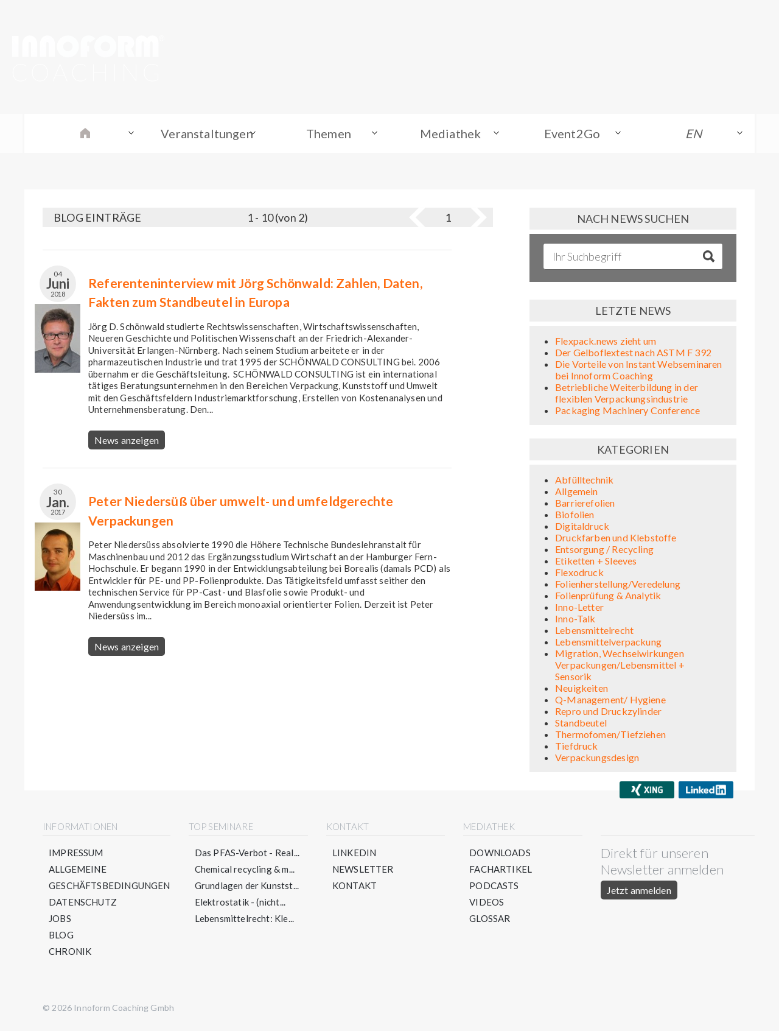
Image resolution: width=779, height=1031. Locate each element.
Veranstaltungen (207, 133)
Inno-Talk (575, 618)
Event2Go (572, 133)
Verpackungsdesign (597, 757)
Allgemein (576, 491)
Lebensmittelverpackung (608, 641)
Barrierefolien (585, 502)
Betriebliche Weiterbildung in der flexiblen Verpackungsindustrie (626, 392)
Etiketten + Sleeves (596, 560)
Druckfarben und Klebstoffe (616, 537)
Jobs (60, 918)
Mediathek (450, 133)
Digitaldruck (582, 526)
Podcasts (494, 885)
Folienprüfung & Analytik (608, 595)
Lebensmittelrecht (594, 630)
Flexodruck (579, 572)
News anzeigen (126, 440)
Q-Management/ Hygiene (610, 699)
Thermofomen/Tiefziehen (610, 734)
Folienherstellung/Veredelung (617, 583)
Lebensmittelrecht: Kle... (245, 918)
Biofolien (575, 514)
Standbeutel (581, 722)
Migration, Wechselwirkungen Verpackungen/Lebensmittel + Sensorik (620, 664)
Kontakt (354, 885)
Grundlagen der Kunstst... (247, 885)
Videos (486, 901)
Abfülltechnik (584, 479)
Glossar (489, 918)
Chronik (70, 951)
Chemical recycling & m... (245, 869)
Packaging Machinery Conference (627, 410)
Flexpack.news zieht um (605, 341)
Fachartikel (500, 869)
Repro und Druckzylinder (608, 711)
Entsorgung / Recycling (604, 549)
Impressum (76, 852)
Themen (328, 133)
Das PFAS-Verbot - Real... (247, 852)
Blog (61, 934)
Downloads (500, 852)
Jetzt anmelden (639, 890)
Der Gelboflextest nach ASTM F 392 (633, 352)
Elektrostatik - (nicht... (240, 901)
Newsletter (363, 869)
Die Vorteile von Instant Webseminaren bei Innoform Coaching (638, 369)
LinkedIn (354, 852)
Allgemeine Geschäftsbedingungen (109, 877)
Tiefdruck (576, 745)
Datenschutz (83, 901)
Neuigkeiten (581, 688)
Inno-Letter (579, 607)
